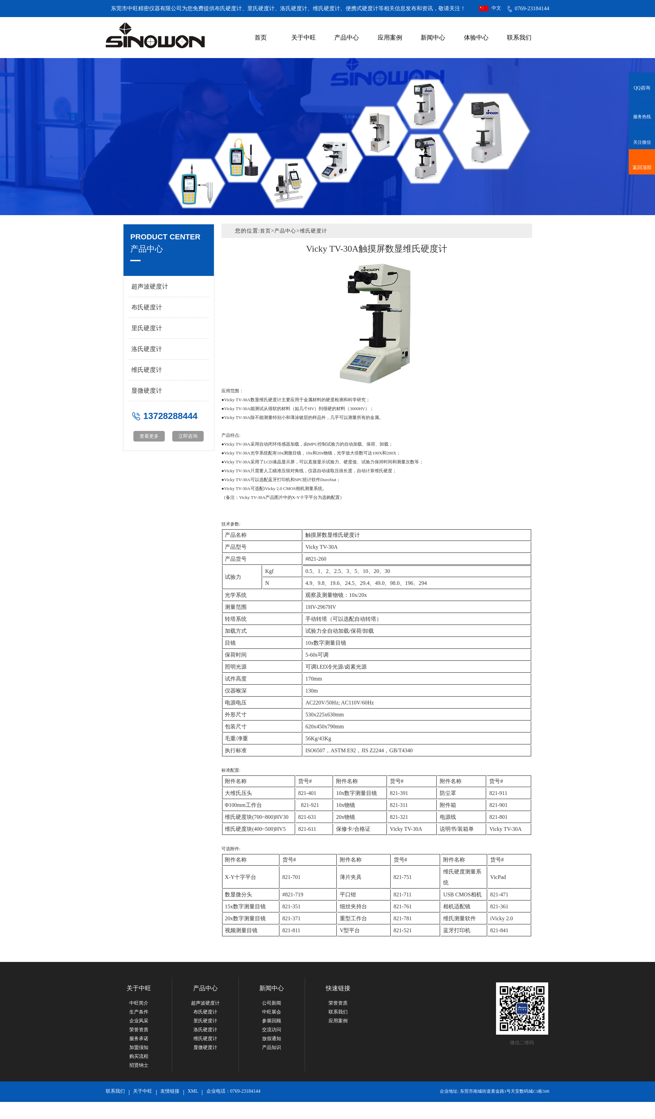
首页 (260, 37)
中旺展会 (271, 1012)
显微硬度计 (146, 390)
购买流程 (138, 1056)
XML (193, 1091)
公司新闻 (271, 1003)
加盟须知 (138, 1047)
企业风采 (138, 1020)
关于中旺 (303, 37)
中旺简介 (138, 1003)
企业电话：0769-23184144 (233, 1091)
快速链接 (338, 988)
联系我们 (519, 37)
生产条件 (138, 1012)
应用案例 (390, 37)
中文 (496, 8)
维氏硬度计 (146, 369)
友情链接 (169, 1091)
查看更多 (149, 436)
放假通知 (271, 1038)
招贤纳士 (138, 1065)
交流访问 (271, 1029)
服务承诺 (138, 1038)
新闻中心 (433, 37)
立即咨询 (188, 436)
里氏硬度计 (146, 328)
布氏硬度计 (146, 307)
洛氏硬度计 (146, 349)
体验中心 (476, 37)
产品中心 (346, 37)
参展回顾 (271, 1020)
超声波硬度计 (149, 286)
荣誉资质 (138, 1029)
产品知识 (271, 1047)
